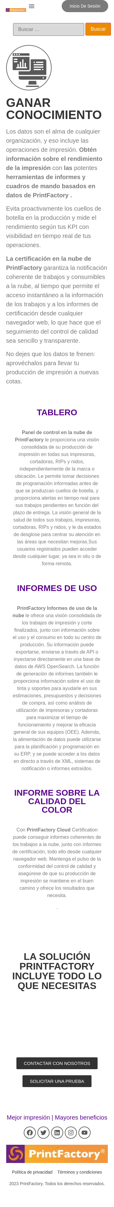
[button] (31, 6)
